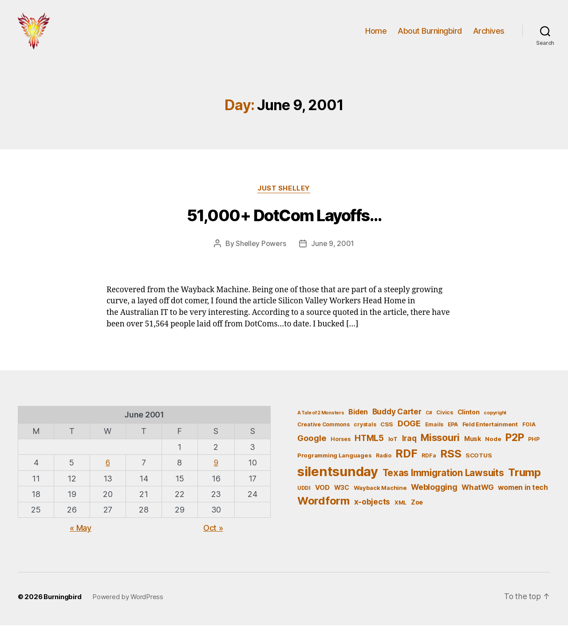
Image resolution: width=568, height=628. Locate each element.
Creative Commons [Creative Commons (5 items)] (323, 427)
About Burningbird (430, 32)
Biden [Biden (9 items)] (358, 415)
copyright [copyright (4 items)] (495, 416)
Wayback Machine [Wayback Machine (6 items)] (380, 490)
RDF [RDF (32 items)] (406, 456)
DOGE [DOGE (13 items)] (409, 426)
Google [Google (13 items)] (311, 440)
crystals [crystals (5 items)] (365, 427)
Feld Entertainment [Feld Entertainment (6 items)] (490, 427)
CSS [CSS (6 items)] (386, 427)
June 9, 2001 (332, 246)
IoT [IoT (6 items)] (393, 441)
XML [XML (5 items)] (400, 505)
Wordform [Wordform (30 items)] (323, 503)
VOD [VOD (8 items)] (322, 490)
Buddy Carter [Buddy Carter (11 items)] (397, 414)
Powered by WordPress (127, 599)
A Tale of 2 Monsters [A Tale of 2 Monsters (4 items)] (320, 416)
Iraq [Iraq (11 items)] (409, 440)
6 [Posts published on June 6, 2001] (107, 465)
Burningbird (62, 599)
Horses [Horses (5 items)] (340, 441)
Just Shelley (284, 191)
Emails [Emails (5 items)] (434, 427)
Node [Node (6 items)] (493, 441)
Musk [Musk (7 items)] (472, 441)
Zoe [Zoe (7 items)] (417, 505)
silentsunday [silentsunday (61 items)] (337, 474)
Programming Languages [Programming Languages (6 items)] (334, 457)
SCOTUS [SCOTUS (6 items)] (478, 457)
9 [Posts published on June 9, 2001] (215, 465)
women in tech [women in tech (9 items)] (523, 490)
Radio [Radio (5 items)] (383, 458)
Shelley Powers (261, 246)
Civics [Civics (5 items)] (444, 415)
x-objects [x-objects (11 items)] (372, 504)
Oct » (213, 530)
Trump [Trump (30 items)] (524, 475)
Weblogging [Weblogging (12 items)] (434, 489)
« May (80, 530)
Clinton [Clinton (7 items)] (469, 415)
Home (376, 32)
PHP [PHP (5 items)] (533, 441)
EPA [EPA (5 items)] (453, 427)
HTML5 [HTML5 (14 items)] (369, 441)
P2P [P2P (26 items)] (514, 440)
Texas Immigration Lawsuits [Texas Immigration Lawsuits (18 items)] (443, 475)
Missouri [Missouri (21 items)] (440, 440)
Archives (489, 32)
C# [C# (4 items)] (429, 416)
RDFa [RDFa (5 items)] (429, 458)
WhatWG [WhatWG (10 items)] (477, 489)
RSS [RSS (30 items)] (450, 456)
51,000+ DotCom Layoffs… (284, 218)
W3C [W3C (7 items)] (341, 490)
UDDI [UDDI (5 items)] (304, 490)
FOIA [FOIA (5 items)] (529, 427)
